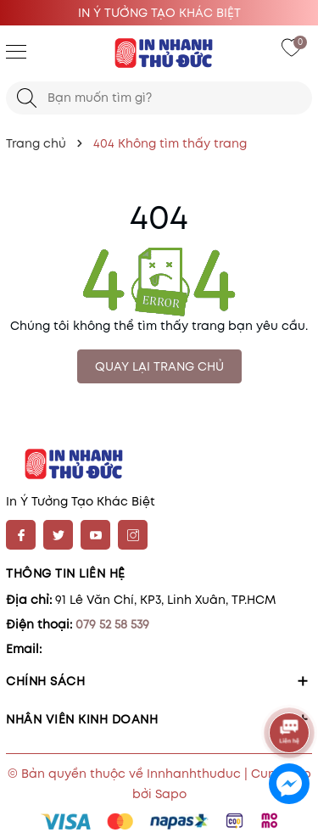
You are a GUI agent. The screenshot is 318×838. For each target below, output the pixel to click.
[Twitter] (58, 535)
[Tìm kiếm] (26, 98)
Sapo (171, 793)
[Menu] (16, 51)
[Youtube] (95, 535)
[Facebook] (21, 535)
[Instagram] (133, 535)
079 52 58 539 (112, 624)
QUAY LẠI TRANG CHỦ (159, 366)
